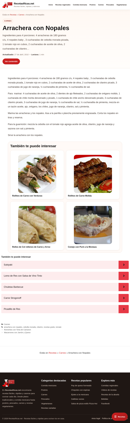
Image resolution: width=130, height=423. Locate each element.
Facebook (105, 403)
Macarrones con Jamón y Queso (17, 332)
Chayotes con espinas (80, 390)
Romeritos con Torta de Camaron (17, 330)
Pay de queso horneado (81, 385)
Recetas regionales (62, 5)
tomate (58, 327)
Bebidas (104, 399)
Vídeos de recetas (109, 390)
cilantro (40, 327)
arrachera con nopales (13, 327)
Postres (93, 5)
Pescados (110, 5)
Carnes (101, 5)
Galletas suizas (77, 399)
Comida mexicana (80, 5)
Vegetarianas (122, 5)
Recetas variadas (48, 408)
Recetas (13, 15)
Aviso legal (96, 418)
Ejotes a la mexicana (80, 394)
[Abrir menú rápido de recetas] (120, 417)
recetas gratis (49, 327)
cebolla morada (29, 327)
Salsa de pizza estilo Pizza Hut (84, 403)
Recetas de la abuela (110, 394)
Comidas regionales (109, 385)
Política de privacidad (110, 418)
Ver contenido (11, 61)
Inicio (50, 5)
